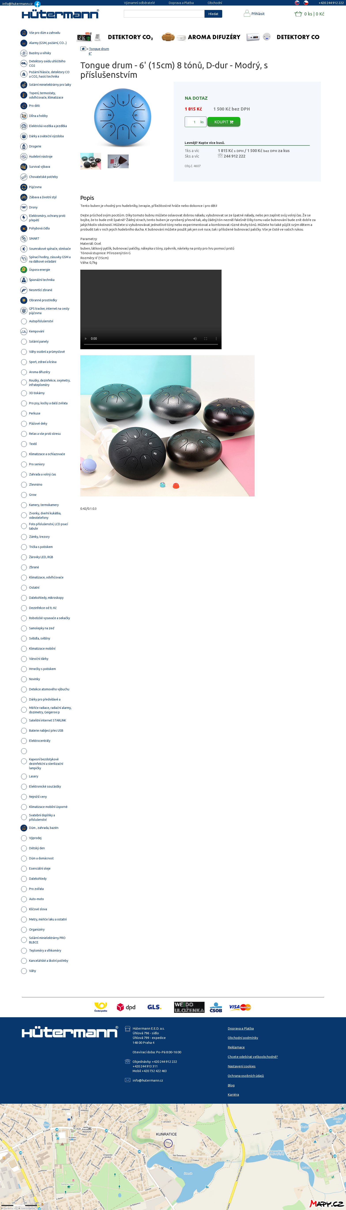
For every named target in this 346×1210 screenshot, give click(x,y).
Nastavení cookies (242, 1066)
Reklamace (236, 1047)
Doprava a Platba (181, 3)
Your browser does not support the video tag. (151, 309)
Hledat (213, 14)
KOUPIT (223, 122)
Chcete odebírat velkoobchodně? (253, 1057)
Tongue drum (99, 49)
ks (196, 122)
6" (90, 53)
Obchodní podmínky (243, 1038)
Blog (231, 1085)
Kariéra (233, 1094)
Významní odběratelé (139, 3)
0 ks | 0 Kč (314, 13)
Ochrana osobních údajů (246, 1076)
